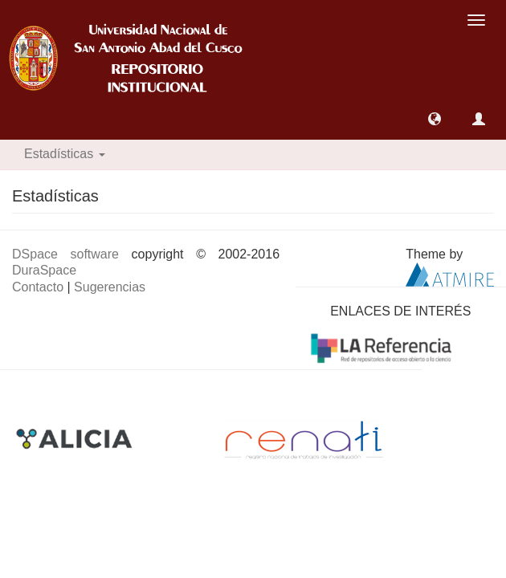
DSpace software (65, 254)
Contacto (37, 287)
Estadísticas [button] (64, 154)
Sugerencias (109, 287)
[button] (434, 118)
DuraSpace (44, 270)
